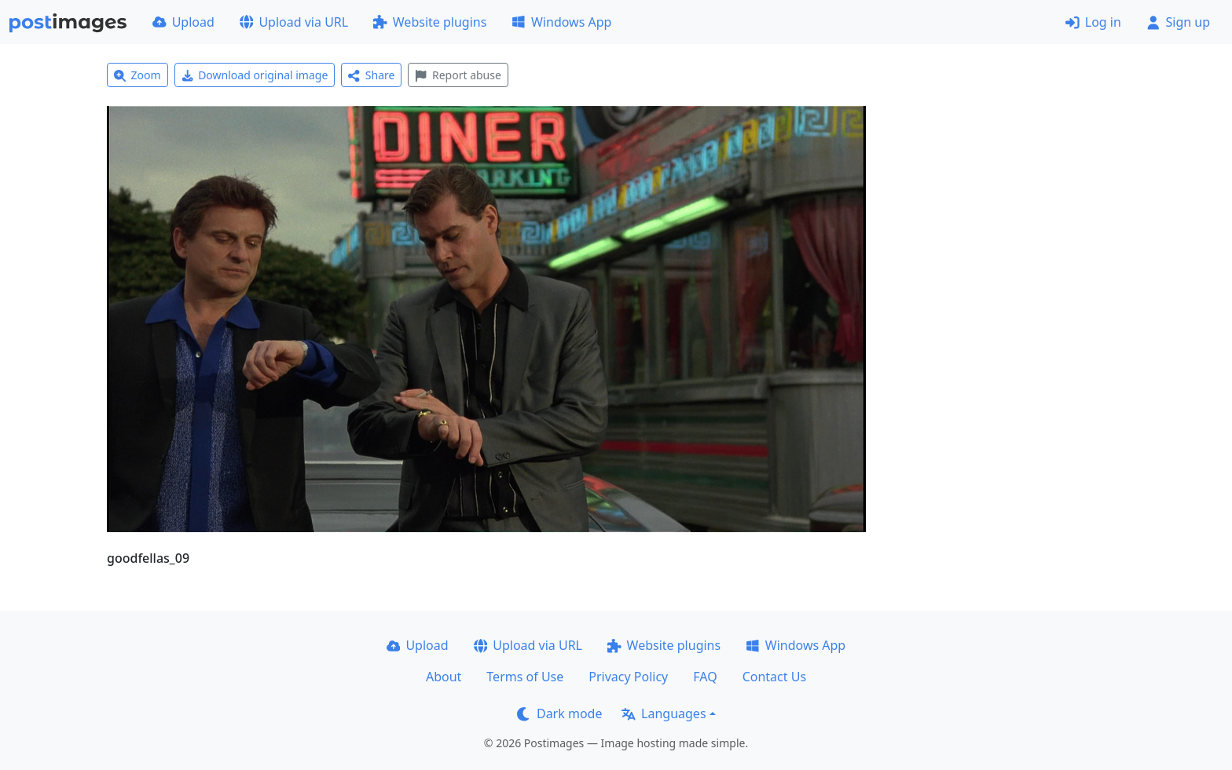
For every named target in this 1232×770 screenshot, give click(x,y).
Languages (664, 713)
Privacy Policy (628, 676)
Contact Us (774, 676)
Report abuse (457, 75)
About (443, 676)
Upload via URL (294, 22)
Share (371, 75)
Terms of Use (524, 676)
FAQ (705, 676)
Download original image (255, 75)
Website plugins (429, 22)
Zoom (137, 75)
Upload (183, 22)
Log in (1093, 22)
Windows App (561, 22)
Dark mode (559, 713)
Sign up (1178, 22)
